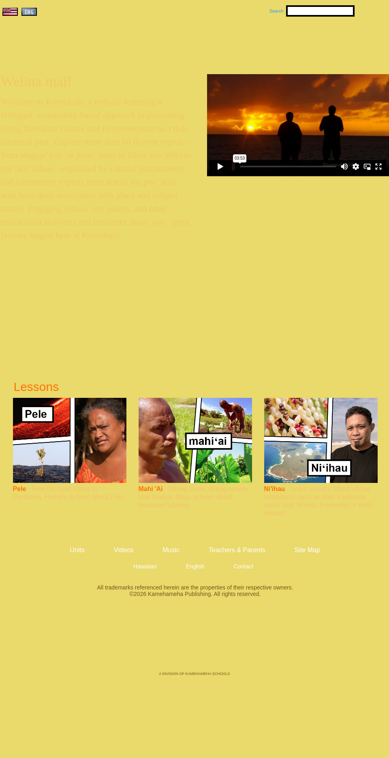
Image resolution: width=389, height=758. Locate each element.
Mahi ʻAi (151, 488)
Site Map (307, 550)
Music (233, 41)
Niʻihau (274, 488)
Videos (271, 41)
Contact (243, 566)
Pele (19, 488)
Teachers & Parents (339, 41)
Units (183, 41)
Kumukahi (70, 52)
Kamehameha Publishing (194, 640)
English (195, 566)
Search (276, 11)
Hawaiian (145, 566)
